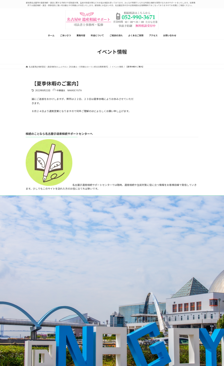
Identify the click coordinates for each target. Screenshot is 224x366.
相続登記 (33, 260)
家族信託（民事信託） (38, 298)
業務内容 (31, 255)
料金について (33, 331)
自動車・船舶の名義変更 (39, 325)
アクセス (31, 347)
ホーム (30, 244)
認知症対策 (34, 293)
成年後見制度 (35, 303)
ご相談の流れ (33, 336)
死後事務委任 (35, 309)
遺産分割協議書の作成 (38, 271)
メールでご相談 (48, 231)
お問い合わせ (33, 352)
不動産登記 (34, 320)
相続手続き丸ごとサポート (40, 276)
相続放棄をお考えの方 (38, 282)
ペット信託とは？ (36, 314)
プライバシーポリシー (71, 231)
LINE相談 (32, 231)
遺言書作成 (34, 266)
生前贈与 (33, 287)
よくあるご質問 (34, 341)
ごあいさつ (32, 249)
